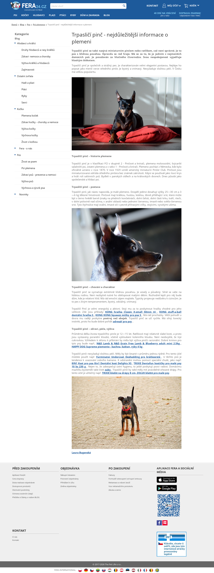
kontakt (152, 5)
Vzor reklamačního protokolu (121, 486)
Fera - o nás (25, 148)
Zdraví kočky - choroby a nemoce (39, 122)
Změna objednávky (68, 486)
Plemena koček (29, 115)
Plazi (52, 15)
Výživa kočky (28, 128)
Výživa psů (27, 181)
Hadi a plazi (27, 82)
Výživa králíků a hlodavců (35, 63)
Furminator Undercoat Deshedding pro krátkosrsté (129, 356)
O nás (14, 537)
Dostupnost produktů (21, 486)
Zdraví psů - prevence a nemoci (38, 174)
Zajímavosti (27, 69)
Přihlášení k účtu (67, 482)
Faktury (112, 475)
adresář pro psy (122, 321)
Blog (107, 15)
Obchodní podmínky (21, 490)
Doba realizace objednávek (23, 482)
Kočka (20, 109)
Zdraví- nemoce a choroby (36, 56)
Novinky (23, 194)
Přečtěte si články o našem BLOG (25, 497)
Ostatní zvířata (25, 76)
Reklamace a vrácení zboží (119, 482)
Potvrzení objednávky (69, 479)
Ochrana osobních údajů (22, 493)
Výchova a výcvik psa (33, 187)
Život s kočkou (29, 141)
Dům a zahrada (89, 15)
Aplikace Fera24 (18, 475)
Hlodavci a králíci (26, 43)
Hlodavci (39, 15)
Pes (19, 155)
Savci (24, 102)
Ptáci (63, 15)
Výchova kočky (29, 135)
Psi (15, 15)
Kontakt (15, 540)
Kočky (25, 15)
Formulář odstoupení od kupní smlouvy (125, 479)
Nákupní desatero (67, 475)
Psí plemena (28, 168)
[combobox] (88, 6)
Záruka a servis (115, 490)
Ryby (73, 15)
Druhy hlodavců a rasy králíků (38, 49)
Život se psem (29, 161)
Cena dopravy (18, 479)
